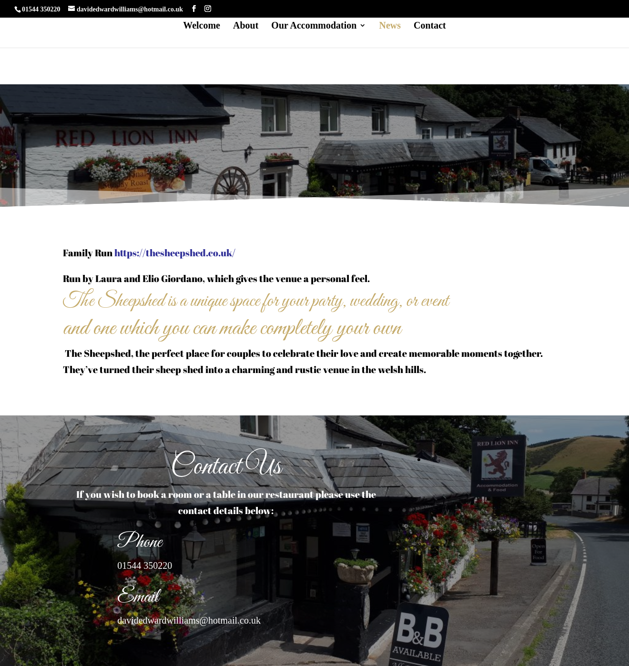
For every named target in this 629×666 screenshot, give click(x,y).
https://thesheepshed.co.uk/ (173, 252)
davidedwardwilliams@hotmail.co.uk (189, 620)
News (390, 26)
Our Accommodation (313, 26)
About (245, 26)
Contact (430, 26)
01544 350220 (144, 565)
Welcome (201, 26)
